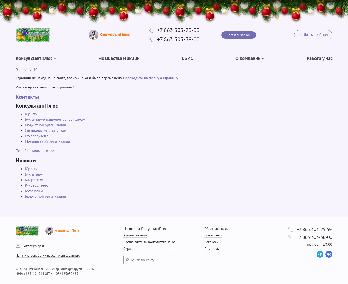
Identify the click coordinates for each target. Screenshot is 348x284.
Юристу (31, 113)
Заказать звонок (239, 35)
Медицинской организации (47, 141)
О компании (213, 235)
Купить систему (135, 235)
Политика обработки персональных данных (48, 255)
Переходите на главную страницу (150, 77)
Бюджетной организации (45, 125)
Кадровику (34, 179)
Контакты (27, 96)
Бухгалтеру (34, 174)
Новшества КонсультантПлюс (145, 229)
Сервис (128, 248)
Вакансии (211, 242)
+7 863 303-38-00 (178, 39)
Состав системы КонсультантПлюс (149, 242)
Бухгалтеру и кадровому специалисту (55, 119)
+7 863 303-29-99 (178, 30)
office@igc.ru (34, 246)
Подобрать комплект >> (35, 150)
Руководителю (37, 136)
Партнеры (211, 248)
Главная (22, 69)
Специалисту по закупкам (45, 130)
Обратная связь (216, 229)
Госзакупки (34, 190)
